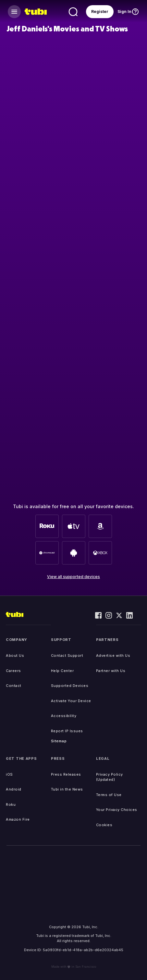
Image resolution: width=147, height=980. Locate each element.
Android (13, 789)
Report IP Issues (67, 731)
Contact (13, 685)
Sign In (124, 11)
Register (99, 11)
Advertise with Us (113, 655)
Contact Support (67, 655)
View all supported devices (73, 576)
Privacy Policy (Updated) (109, 777)
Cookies (104, 825)
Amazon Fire (18, 819)
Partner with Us (111, 670)
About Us (15, 655)
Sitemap (59, 741)
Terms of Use (109, 794)
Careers (13, 670)
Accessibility (64, 715)
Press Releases (66, 774)
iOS (9, 774)
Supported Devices (70, 685)
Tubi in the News (67, 789)
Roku (11, 804)
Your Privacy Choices (116, 809)
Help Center (62, 670)
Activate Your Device (71, 701)
